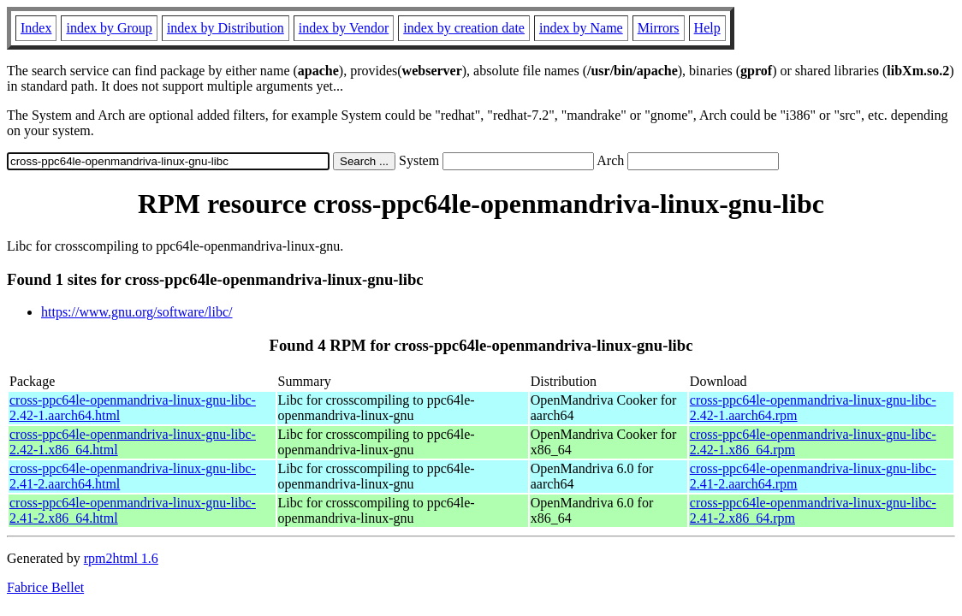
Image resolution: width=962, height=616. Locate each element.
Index (36, 28)
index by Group (108, 28)
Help (707, 28)
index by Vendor (344, 28)
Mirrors (659, 28)
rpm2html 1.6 (121, 558)
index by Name (581, 28)
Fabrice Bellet (45, 587)
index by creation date (464, 28)
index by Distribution (225, 28)
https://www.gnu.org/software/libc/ (137, 312)
